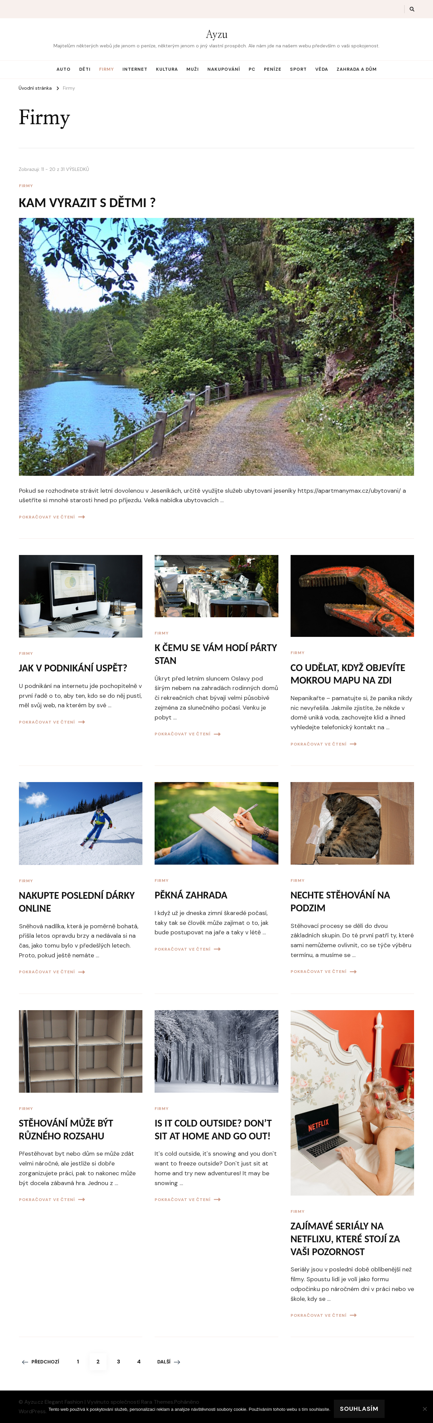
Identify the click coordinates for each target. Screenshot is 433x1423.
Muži (192, 69)
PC (252, 69)
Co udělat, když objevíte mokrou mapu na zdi (348, 674)
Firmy (106, 69)
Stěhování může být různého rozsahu (66, 1129)
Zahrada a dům (357, 69)
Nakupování (223, 69)
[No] (424, 1408)
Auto (63, 69)
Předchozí (40, 1362)
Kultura (167, 69)
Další (168, 1362)
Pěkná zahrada (191, 895)
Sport (298, 69)
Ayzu (217, 35)
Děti (85, 69)
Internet (134, 69)
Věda (321, 69)
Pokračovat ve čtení (52, 516)
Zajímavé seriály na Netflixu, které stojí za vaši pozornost (345, 1239)
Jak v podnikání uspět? (73, 668)
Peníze (272, 69)
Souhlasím (359, 1409)
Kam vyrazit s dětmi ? (87, 202)
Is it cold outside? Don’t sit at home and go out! (213, 1129)
